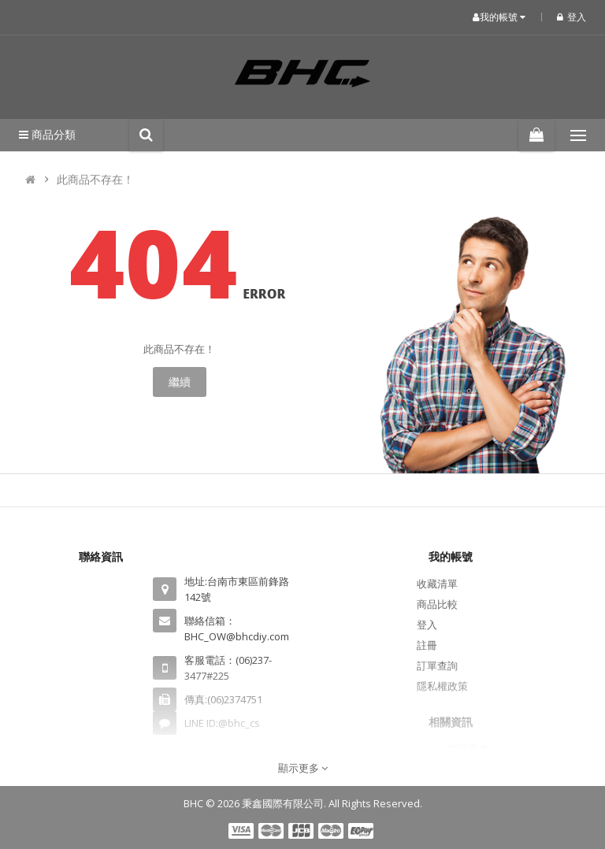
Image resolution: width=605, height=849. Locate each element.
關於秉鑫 (468, 749)
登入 (571, 17)
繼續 (180, 381)
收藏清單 (437, 584)
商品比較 (437, 604)
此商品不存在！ (95, 179)
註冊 (427, 645)
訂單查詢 (437, 665)
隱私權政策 (442, 686)
